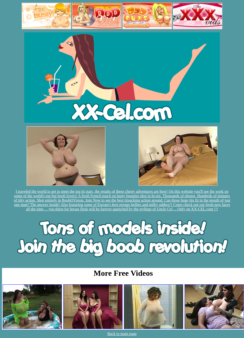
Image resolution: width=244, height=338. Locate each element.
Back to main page (122, 334)
